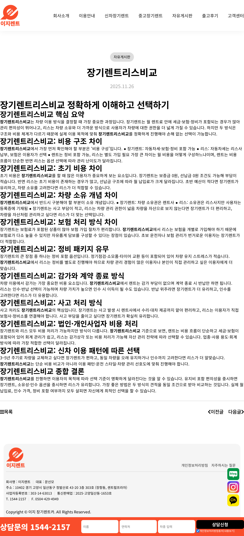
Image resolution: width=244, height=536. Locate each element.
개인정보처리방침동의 (217, 531)
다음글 (236, 411)
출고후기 (210, 15)
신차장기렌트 (117, 15)
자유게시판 (182, 15)
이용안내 (87, 15)
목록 (6, 411)
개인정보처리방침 (194, 465)
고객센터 (236, 15)
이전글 (215, 411)
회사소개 (61, 15)
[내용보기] (229, 531)
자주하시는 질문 (223, 465)
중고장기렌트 (150, 15)
